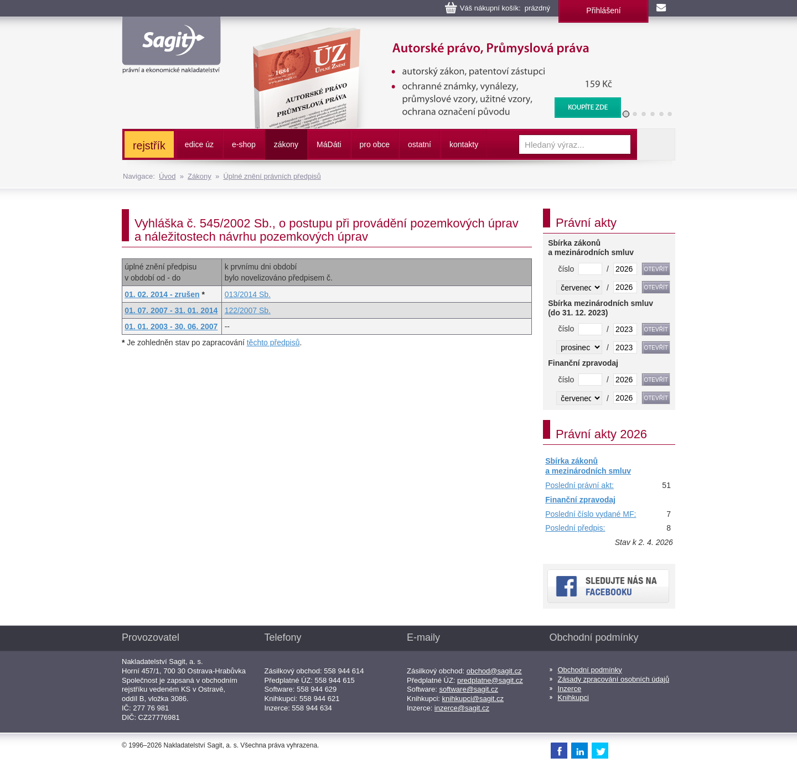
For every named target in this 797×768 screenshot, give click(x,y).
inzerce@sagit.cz (461, 708)
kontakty (463, 144)
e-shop (244, 144)
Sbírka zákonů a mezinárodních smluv (588, 465)
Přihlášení (603, 10)
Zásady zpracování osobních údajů (614, 679)
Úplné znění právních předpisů (271, 176)
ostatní (419, 144)
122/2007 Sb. (248, 310)
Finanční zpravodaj (580, 499)
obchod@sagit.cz (494, 671)
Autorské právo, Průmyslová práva (430, 33)
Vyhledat (656, 144)
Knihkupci (573, 697)
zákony (286, 144)
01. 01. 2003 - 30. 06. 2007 (171, 326)
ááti (329, 144)
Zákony (199, 176)
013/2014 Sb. (248, 294)
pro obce (375, 144)
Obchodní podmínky (590, 670)
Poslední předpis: (575, 527)
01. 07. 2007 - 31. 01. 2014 (171, 310)
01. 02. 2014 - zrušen (162, 294)
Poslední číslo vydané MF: (590, 514)
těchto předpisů (273, 342)
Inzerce (570, 688)
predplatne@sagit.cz (490, 680)
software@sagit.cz (468, 689)
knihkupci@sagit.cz (473, 698)
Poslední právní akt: (579, 485)
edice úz (199, 144)
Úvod (167, 176)
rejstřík (149, 145)
